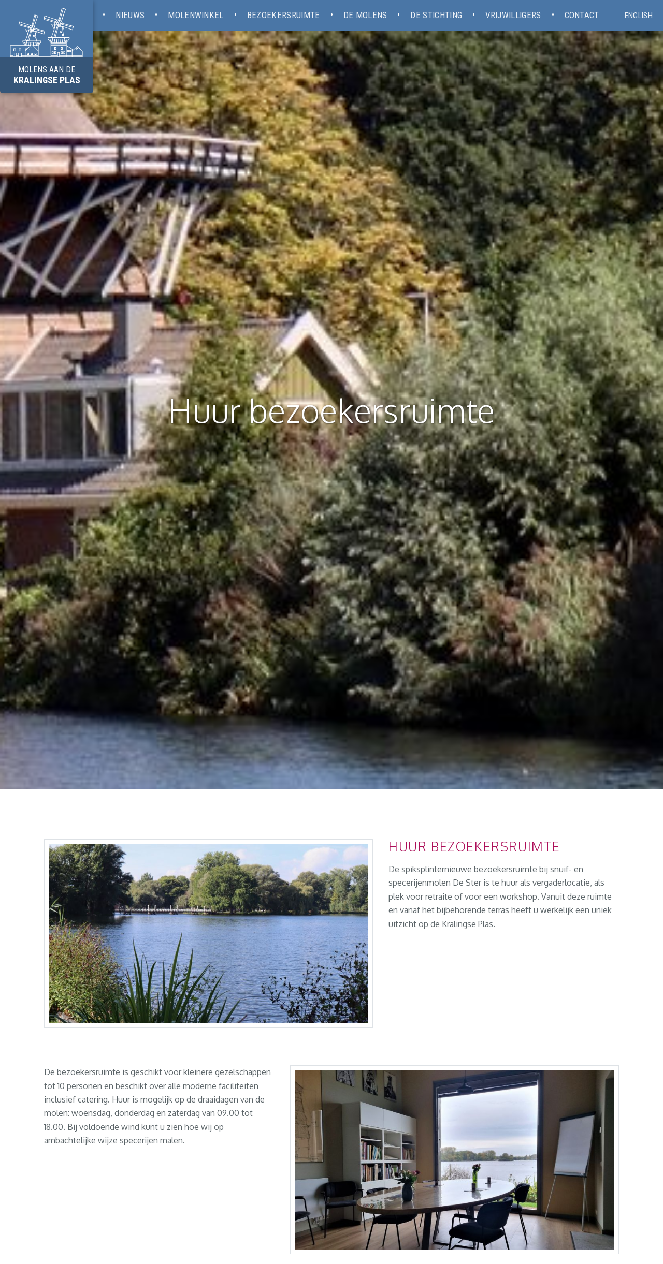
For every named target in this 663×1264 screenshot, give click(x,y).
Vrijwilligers (513, 15)
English (639, 15)
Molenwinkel (196, 15)
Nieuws (130, 15)
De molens (365, 15)
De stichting (436, 15)
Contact (582, 15)
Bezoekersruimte (283, 15)
